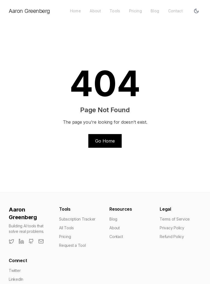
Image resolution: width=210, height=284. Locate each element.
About (95, 10)
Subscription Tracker (77, 219)
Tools (115, 10)
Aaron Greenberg (29, 11)
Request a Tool (72, 245)
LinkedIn (16, 279)
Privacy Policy (172, 227)
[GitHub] (31, 241)
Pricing (135, 10)
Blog (155, 10)
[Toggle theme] (196, 11)
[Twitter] (11, 241)
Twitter (15, 270)
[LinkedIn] (21, 241)
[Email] (41, 241)
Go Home (105, 141)
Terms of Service (175, 219)
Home (75, 10)
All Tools (66, 227)
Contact (175, 10)
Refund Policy (172, 236)
